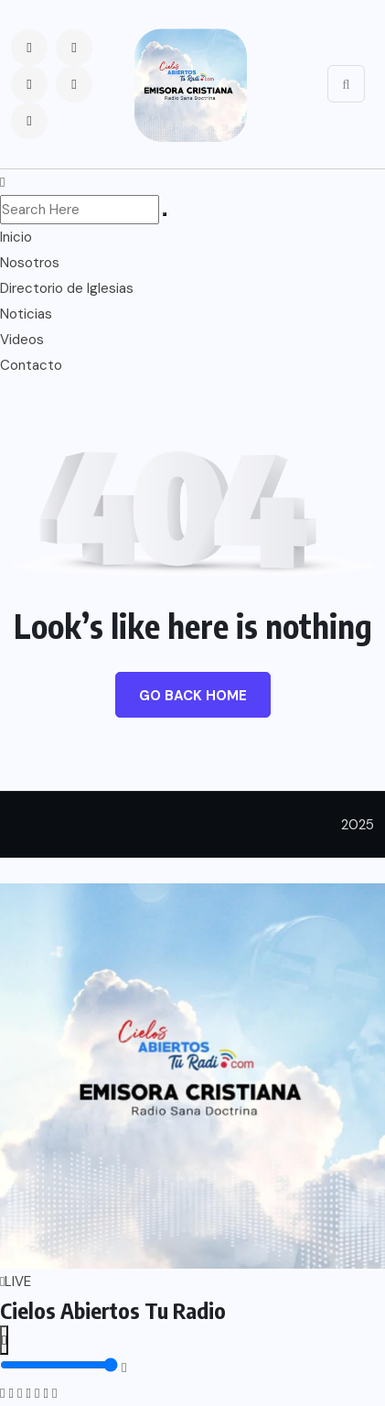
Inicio (16, 237)
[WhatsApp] (28, 1393)
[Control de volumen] (59, 1364)
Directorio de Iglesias (67, 288)
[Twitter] (19, 1393)
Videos (22, 339)
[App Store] (45, 1393)
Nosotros (29, 263)
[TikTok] (37, 1393)
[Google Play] (54, 1393)
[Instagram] (10, 1393)
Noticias (26, 314)
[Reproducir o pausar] (4, 1340)
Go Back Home (193, 696)
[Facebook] (2, 1393)
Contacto (31, 365)
